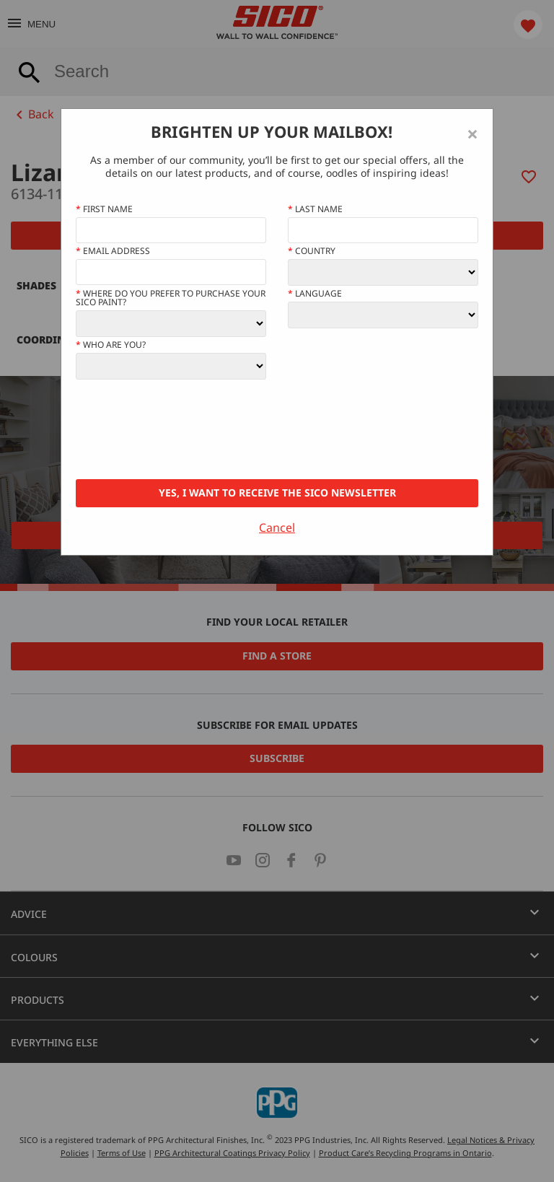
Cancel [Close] (277, 527)
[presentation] (185, 429)
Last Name (315, 209)
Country (311, 251)
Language (315, 293)
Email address (113, 251)
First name (104, 209)
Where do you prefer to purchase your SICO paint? (170, 298)
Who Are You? (111, 345)
